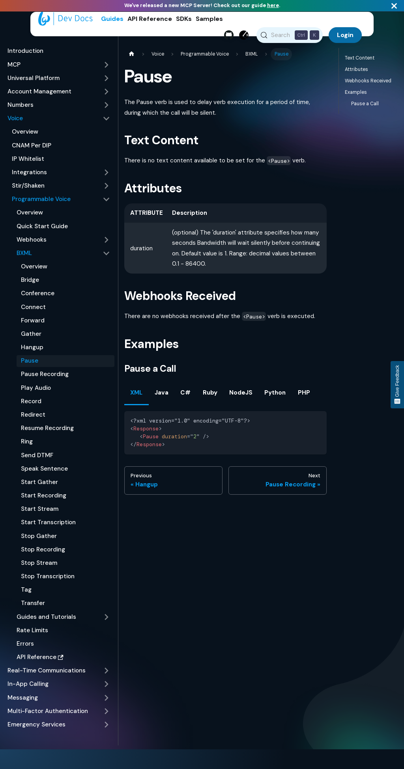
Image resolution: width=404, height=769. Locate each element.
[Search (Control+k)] (289, 35)
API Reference (149, 19)
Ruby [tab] (210, 395)
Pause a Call (365, 106)
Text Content (359, 61)
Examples (356, 95)
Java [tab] (161, 395)
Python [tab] (275, 395)
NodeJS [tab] (240, 395)
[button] (58, 67)
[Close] (394, 5)
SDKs (184, 19)
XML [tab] (136, 395)
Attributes (356, 72)
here (273, 5)
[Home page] (131, 57)
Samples (209, 19)
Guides (112, 19)
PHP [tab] (304, 395)
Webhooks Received (368, 83)
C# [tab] (185, 395)
